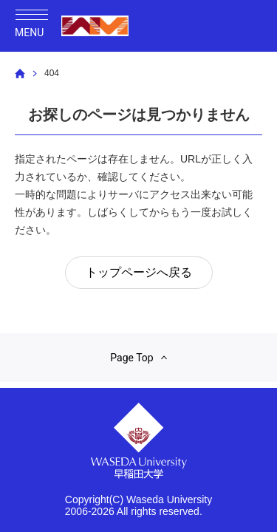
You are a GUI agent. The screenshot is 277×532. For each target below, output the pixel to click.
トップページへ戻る (139, 272)
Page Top (138, 358)
